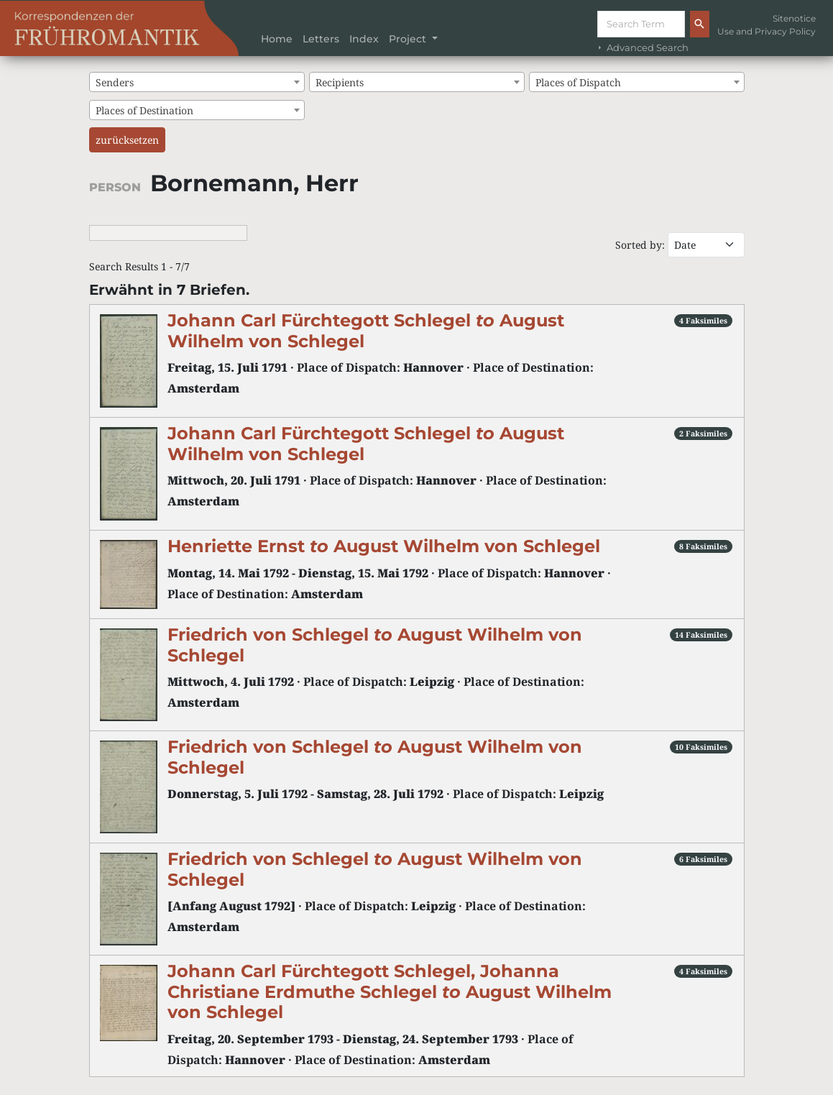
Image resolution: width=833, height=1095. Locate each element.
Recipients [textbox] (340, 82)
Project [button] (409, 38)
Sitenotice (794, 18)
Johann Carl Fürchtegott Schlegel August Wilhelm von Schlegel (365, 331)
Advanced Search (642, 47)
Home (277, 38)
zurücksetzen (127, 140)
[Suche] (641, 24)
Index (364, 38)
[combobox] (197, 82)
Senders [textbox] (115, 82)
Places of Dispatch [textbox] (578, 82)
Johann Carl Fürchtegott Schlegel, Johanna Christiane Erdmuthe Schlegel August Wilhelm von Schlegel (389, 991)
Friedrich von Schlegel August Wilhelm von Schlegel (374, 645)
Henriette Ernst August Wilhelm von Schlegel (383, 546)
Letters (321, 38)
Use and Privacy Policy (766, 31)
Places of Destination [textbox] (144, 110)
